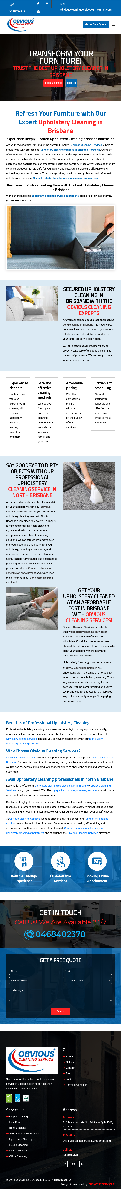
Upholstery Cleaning (20, 1139)
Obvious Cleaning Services (86, 145)
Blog (68, 1073)
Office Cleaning (18, 1156)
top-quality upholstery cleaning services (74, 790)
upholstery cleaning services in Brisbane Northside (70, 149)
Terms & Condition (76, 1084)
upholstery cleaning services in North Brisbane (62, 785)
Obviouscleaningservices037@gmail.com (86, 9)
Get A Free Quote (95, 24)
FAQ (68, 1079)
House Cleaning (18, 1144)
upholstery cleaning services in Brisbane (55, 195)
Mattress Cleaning (19, 1150)
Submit (61, 1011)
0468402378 (17, 10)
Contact (70, 1067)
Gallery (70, 1062)
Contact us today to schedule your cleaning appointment (66, 178)
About (69, 1056)
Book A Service (53, 83)
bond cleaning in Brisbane (78, 324)
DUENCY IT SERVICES (101, 1184)
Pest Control (16, 1122)
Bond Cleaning (17, 1127)
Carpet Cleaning (18, 1116)
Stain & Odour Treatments (24, 1133)
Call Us (71, 83)
